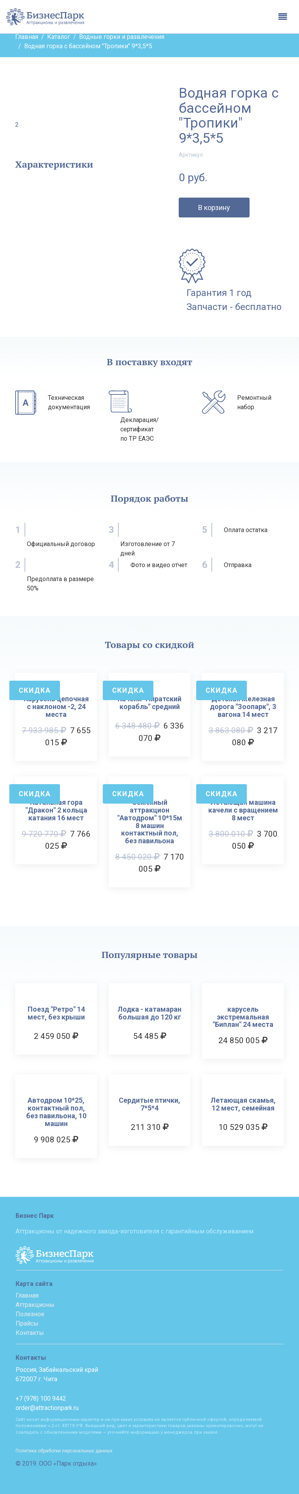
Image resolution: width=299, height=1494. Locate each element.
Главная (26, 36)
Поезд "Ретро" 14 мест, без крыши (56, 1013)
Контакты (30, 1332)
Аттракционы (35, 1304)
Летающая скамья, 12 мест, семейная (243, 1104)
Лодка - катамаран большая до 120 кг (149, 1013)
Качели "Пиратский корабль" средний (149, 703)
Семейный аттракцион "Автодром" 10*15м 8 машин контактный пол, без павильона (149, 822)
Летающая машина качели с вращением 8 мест (243, 810)
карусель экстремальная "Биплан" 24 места (243, 1016)
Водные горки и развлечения (121, 36)
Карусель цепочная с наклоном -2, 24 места (56, 706)
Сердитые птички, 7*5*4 (149, 1104)
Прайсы (27, 1323)
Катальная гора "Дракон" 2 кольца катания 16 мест (56, 810)
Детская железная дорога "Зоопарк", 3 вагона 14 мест (243, 706)
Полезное (30, 1314)
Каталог (58, 36)
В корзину (214, 207)
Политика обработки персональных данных (64, 1451)
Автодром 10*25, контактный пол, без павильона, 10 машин (56, 1111)
